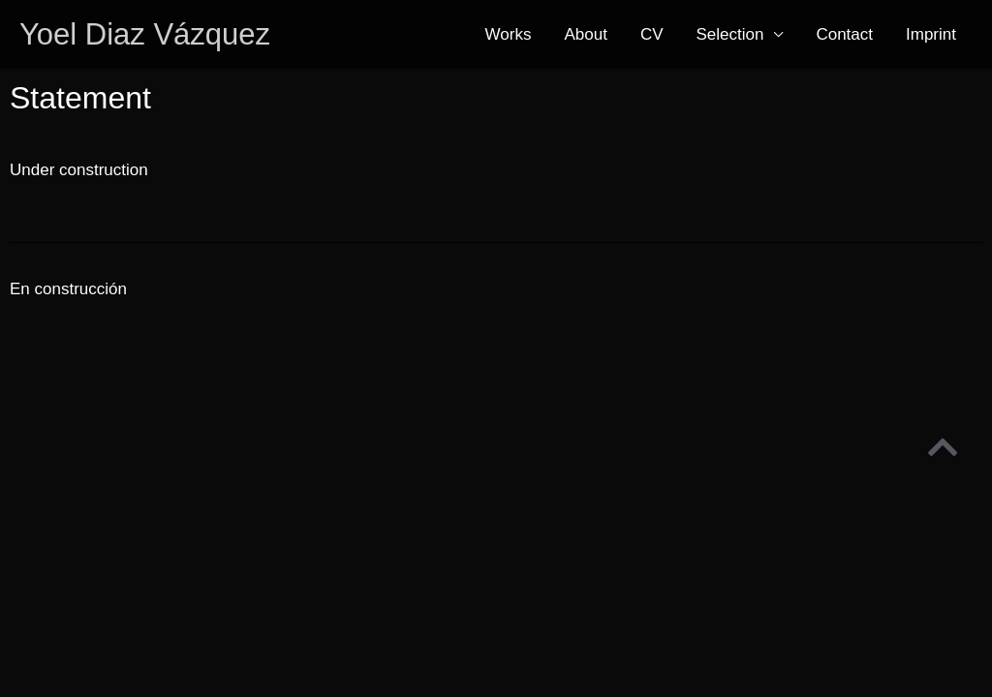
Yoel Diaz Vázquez (144, 34)
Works (508, 34)
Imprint (931, 34)
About (585, 34)
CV (652, 34)
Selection (730, 34)
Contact (844, 34)
